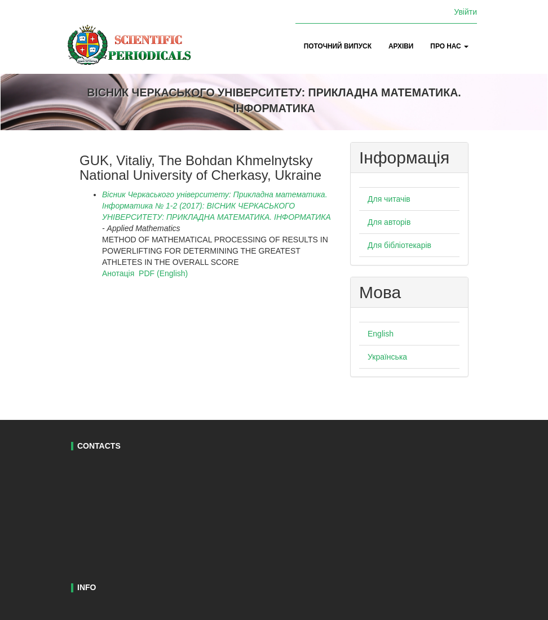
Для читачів (389, 198)
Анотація (118, 273)
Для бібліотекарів (399, 245)
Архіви (400, 46)
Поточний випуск (338, 46)
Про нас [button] (449, 46)
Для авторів (389, 222)
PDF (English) (163, 273)
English (381, 333)
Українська (387, 356)
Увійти (465, 11)
